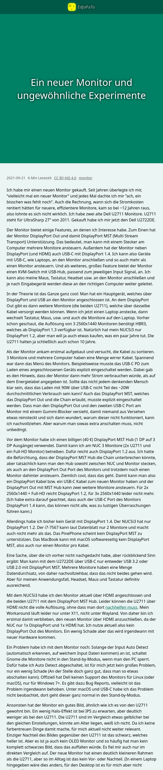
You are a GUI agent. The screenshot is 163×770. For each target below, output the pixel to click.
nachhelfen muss (121, 607)
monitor (85, 177)
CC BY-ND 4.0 (65, 177)
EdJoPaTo (81, 7)
